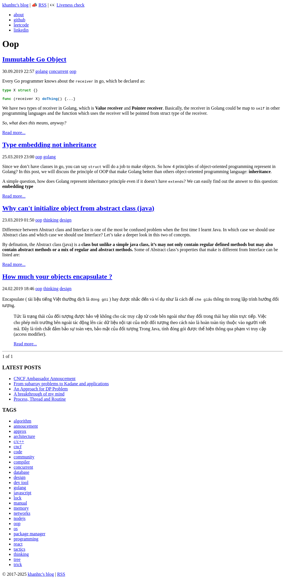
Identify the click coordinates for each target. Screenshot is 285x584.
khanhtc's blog (15, 5)
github (19, 19)
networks (22, 515)
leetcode (21, 24)
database (21, 474)
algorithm (22, 423)
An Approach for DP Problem (41, 391)
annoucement (26, 428)
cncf (18, 449)
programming (26, 541)
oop (72, 71)
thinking (50, 222)
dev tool (21, 485)
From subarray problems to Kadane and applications (61, 386)
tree (17, 562)
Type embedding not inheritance (49, 147)
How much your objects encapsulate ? (57, 279)
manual (20, 505)
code (18, 454)
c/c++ (19, 444)
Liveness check (70, 5)
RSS (42, 5)
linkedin (21, 30)
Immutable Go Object (34, 59)
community (24, 459)
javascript (22, 495)
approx (20, 433)
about (19, 14)
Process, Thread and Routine (40, 401)
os (16, 531)
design (66, 222)
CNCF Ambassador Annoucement (45, 381)
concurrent (58, 71)
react (18, 546)
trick (18, 567)
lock (18, 500)
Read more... (14, 135)
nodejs (20, 521)
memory (21, 510)
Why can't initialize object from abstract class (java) (78, 210)
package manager (29, 536)
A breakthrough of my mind (39, 396)
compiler (22, 464)
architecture (24, 439)
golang (41, 71)
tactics (19, 551)
